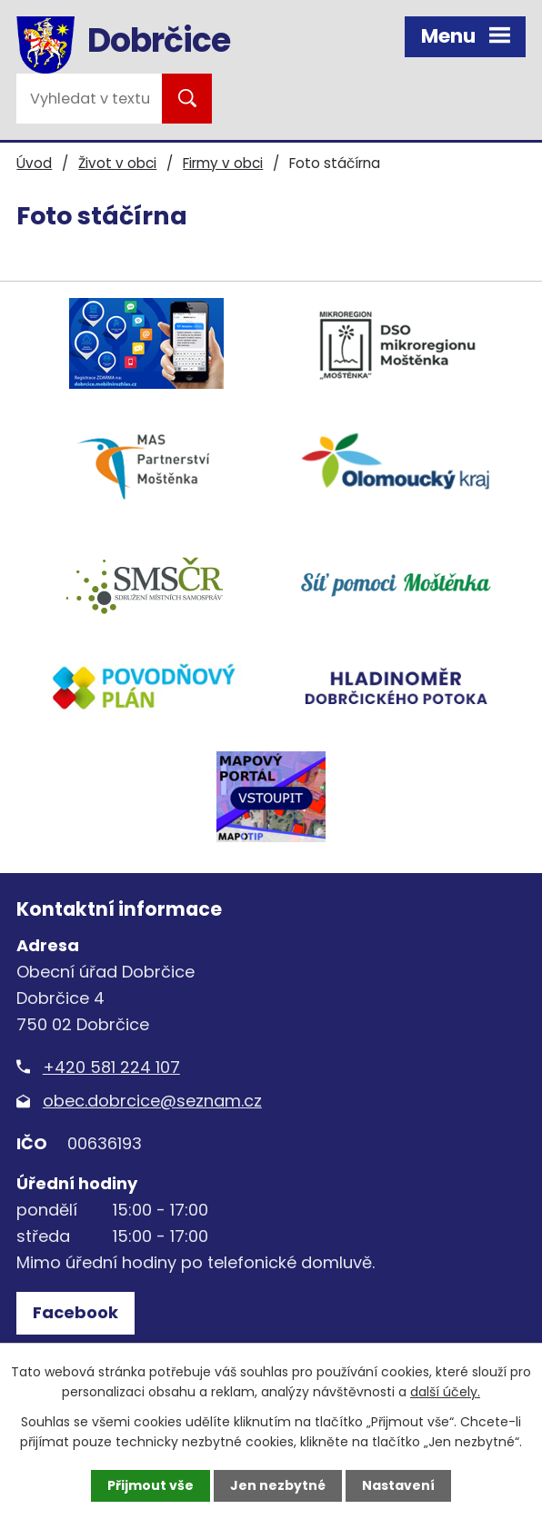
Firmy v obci (223, 163)
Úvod (34, 163)
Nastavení (398, 1485)
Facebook (75, 1312)
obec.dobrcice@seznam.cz (152, 1100)
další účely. (445, 1392)
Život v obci (117, 163)
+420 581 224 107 (111, 1067)
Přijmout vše (150, 1485)
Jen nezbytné (278, 1485)
